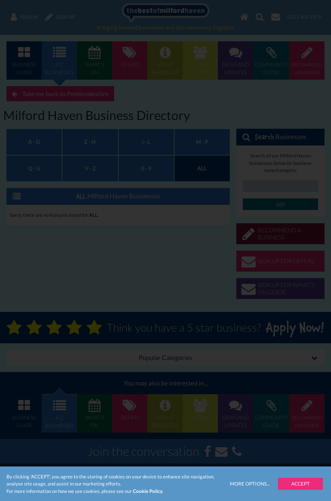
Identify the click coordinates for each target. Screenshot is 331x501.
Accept (300, 483)
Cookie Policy (148, 491)
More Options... (250, 483)
